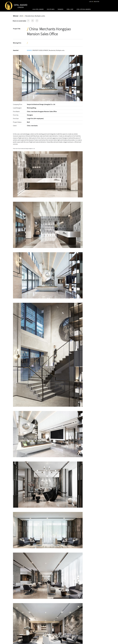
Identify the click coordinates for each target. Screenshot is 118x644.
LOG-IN (91, 1)
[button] (28, 20)
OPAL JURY (70, 9)
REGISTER (96, 1)
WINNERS (60, 9)
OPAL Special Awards (84, 9)
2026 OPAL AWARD (38, 9)
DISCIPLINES (50, 9)
